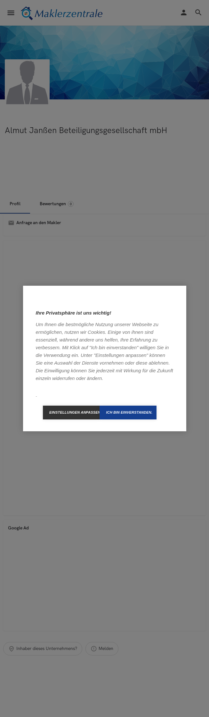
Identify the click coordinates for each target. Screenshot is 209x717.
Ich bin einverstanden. (129, 412)
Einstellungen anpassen (74, 412)
